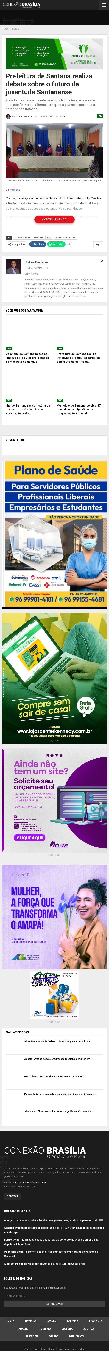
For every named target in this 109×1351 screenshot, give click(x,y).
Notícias (31, 1321)
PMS (100, 116)
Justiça (88, 1329)
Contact (12, 1196)
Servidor (31, 1336)
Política (72, 1321)
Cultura (67, 1329)
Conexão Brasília (22, 237)
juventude (38, 237)
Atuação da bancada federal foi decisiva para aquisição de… (58, 1041)
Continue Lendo (54, 219)
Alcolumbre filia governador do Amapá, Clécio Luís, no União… (58, 1111)
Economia (95, 1321)
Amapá (51, 1321)
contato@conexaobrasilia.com (29, 1182)
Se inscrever (54, 1303)
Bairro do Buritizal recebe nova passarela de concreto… (55, 1076)
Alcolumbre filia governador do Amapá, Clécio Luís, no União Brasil (45, 1263)
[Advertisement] (63, 18)
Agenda (53, 1336)
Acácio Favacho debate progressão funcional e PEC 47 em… (58, 1058)
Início (10, 1321)
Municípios (76, 1336)
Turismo (45, 1329)
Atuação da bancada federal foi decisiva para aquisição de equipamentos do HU (53, 1219)
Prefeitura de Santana (65, 237)
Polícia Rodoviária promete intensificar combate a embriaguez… (60, 1093)
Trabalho (22, 1329)
